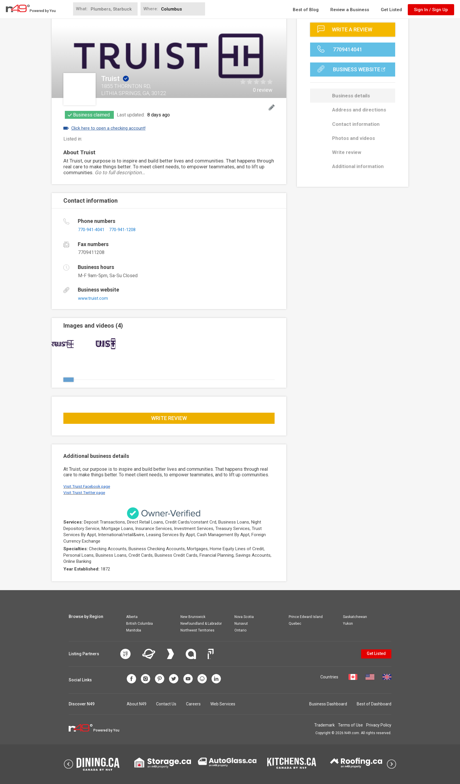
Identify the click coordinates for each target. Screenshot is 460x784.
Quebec (295, 624)
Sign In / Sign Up (431, 9)
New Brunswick (192, 617)
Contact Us (166, 704)
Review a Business (349, 9)
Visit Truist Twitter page (86, 492)
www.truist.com (93, 298)
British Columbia (139, 624)
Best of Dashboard (374, 704)
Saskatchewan (355, 617)
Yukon (348, 624)
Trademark (311, 725)
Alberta (132, 617)
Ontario (240, 630)
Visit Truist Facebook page (89, 486)
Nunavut (241, 624)
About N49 (136, 704)
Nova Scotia (244, 617)
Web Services (222, 704)
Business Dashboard (328, 704)
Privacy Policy (378, 725)
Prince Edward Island (306, 617)
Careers (193, 704)
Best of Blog (306, 9)
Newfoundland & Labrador (201, 624)
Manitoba (133, 630)
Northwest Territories (197, 630)
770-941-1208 (128, 229)
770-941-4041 (93, 229)
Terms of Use (344, 725)
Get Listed (391, 9)
